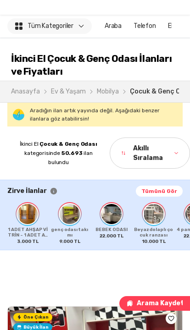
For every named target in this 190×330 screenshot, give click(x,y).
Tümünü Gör (159, 191)
